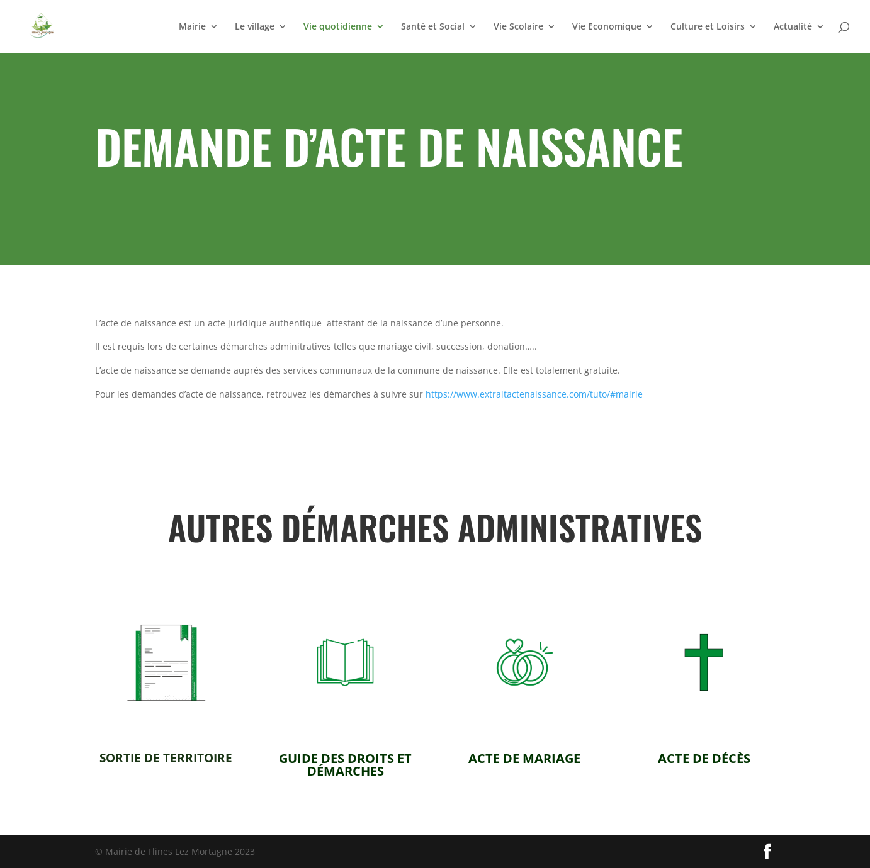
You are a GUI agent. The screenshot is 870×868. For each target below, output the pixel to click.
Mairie (192, 27)
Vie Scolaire (518, 27)
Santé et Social (433, 27)
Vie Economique (606, 27)
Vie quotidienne (337, 27)
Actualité (793, 27)
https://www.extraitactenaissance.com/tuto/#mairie (534, 394)
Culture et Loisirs (707, 27)
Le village (254, 27)
